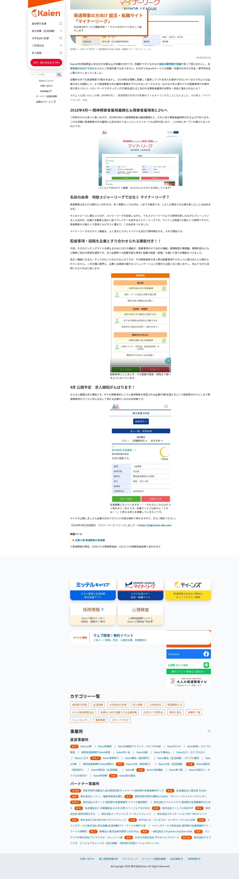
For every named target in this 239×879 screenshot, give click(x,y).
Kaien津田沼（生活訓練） (105, 770)
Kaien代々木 (174, 746)
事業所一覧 (194, 712)
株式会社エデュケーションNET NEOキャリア (182, 814)
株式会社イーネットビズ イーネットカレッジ (126, 814)
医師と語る (175, 712)
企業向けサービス (44, 101)
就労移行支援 (48, 23)
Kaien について (46, 80)
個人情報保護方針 (108, 859)
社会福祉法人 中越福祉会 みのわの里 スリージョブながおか (117, 808)
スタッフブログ (87, 49)
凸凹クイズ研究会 (153, 712)
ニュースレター (188, 634)
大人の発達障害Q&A (83, 712)
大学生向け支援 (48, 38)
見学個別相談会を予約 (46, 62)
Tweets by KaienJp (81, 632)
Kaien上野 (86, 746)
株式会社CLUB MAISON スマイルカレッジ (103, 820)
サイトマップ (130, 859)
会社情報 (175, 859)
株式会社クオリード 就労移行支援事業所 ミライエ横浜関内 (115, 802)
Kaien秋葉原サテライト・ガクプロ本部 (139, 746)
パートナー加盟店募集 (46, 96)
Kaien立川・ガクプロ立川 (191, 752)
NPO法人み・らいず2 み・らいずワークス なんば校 (167, 820)
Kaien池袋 (142, 752)
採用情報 (44, 91)
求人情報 (48, 52)
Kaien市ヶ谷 (123, 752)
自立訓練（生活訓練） (48, 30)
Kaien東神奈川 (111, 758)
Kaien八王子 (81, 758)
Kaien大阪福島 (155, 770)
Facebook (173, 654)
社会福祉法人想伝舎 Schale (191, 790)
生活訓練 (98, 704)
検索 (59, 74)
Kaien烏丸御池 (127, 775)
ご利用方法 (48, 45)
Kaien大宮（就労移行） (139, 764)
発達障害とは (175, 704)
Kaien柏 (130, 770)
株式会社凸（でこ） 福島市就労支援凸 (101, 796)
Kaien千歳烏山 (162, 752)
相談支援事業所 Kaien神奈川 (98, 764)
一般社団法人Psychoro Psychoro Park (171, 831)
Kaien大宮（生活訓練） (171, 764)
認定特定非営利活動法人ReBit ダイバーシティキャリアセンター (171, 796)
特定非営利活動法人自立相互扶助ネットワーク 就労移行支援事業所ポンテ (123, 790)
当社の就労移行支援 (170, 64)
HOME (73, 49)
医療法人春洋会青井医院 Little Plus (119, 831)
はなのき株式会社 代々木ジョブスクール (157, 837)
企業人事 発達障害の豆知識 (90, 540)
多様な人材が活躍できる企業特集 (118, 712)
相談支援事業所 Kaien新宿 (95, 752)
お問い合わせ (46, 85)
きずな (91, 814)
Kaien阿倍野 (100, 775)
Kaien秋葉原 (105, 746)
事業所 (76, 731)
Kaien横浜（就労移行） (138, 758)
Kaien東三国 (176, 770)
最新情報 (100, 720)
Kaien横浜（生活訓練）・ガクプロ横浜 (178, 758)
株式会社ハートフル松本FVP (177, 808)
